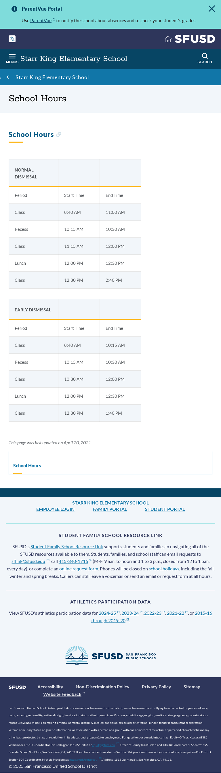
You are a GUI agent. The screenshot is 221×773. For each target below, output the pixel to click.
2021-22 (177, 613)
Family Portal (110, 509)
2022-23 (154, 613)
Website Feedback (64, 694)
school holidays (164, 568)
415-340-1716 (75, 561)
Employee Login (55, 509)
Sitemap (192, 686)
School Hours (27, 465)
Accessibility (50, 686)
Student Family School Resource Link (67, 546)
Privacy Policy (156, 686)
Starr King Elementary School (52, 77)
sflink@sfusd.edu (30, 561)
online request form (78, 568)
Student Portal (165, 509)
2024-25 (109, 613)
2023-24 (131, 613)
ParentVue (42, 20)
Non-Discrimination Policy (102, 686)
